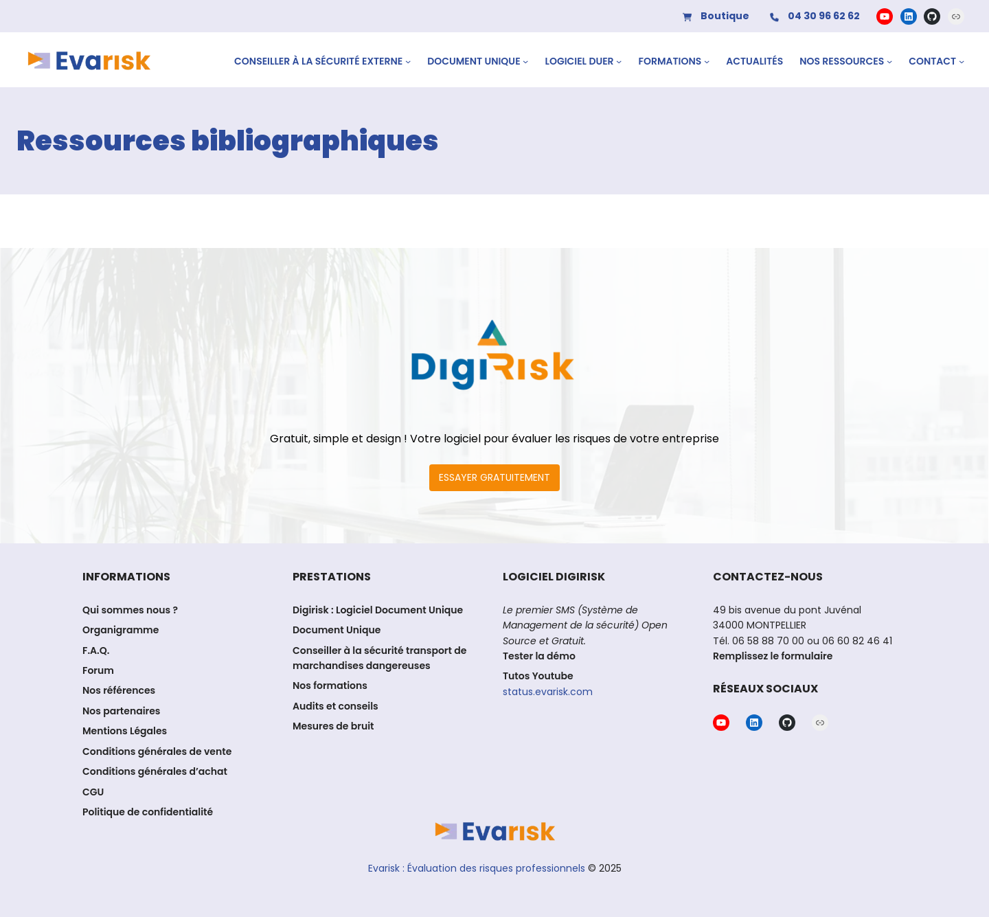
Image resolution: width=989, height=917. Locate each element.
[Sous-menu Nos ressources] (889, 61)
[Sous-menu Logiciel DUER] (619, 61)
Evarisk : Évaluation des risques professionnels (476, 867)
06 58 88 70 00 (768, 641)
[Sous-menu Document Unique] (525, 61)
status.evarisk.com (548, 692)
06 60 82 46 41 (855, 641)
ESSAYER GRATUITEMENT (494, 477)
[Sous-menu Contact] (961, 61)
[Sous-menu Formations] (706, 61)
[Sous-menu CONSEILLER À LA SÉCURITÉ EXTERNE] (408, 61)
